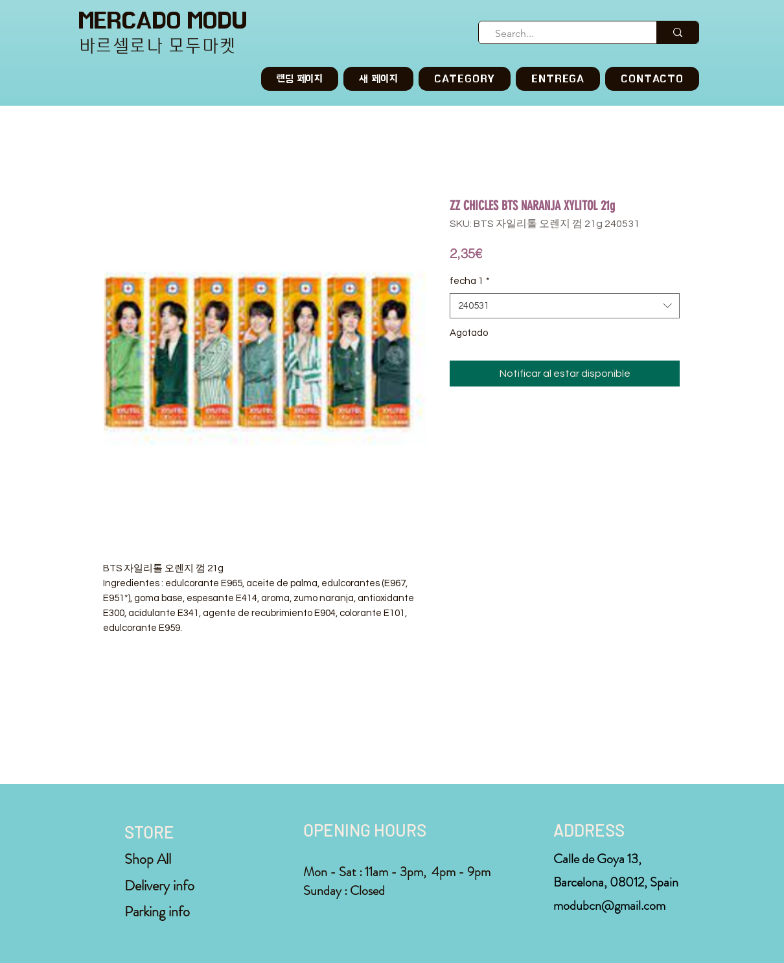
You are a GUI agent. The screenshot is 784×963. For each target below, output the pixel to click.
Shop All (147, 859)
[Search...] (562, 33)
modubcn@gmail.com (609, 905)
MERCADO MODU (162, 20)
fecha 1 (470, 281)
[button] (465, 79)
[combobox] (565, 305)
